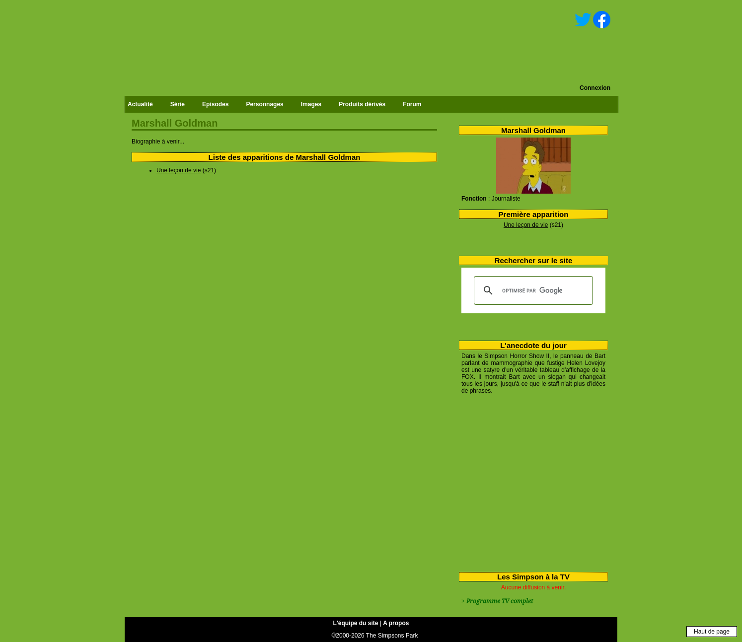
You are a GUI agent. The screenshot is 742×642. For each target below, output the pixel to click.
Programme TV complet (499, 601)
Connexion (595, 87)
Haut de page (712, 631)
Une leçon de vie (526, 224)
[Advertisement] (529, 481)
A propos (396, 623)
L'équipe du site (355, 623)
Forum (412, 104)
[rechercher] (532, 290)
